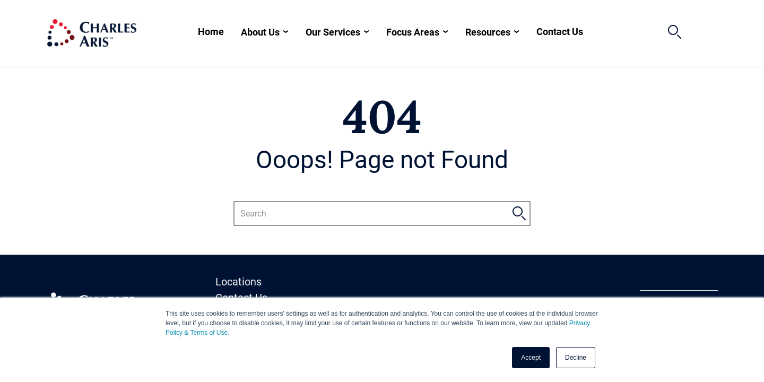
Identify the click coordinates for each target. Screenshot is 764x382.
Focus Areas (412, 32)
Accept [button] (531, 357)
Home (211, 31)
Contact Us (559, 31)
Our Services (333, 32)
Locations (238, 281)
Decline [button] (575, 357)
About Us (260, 32)
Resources (487, 32)
